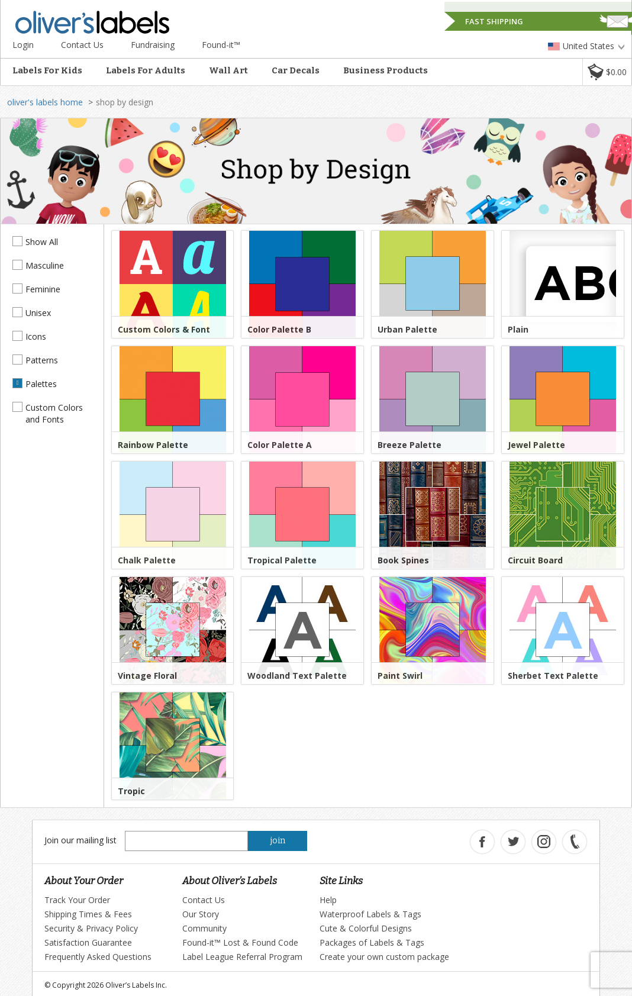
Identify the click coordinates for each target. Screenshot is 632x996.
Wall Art (228, 70)
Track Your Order (77, 899)
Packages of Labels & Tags (372, 942)
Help (328, 899)
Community (204, 928)
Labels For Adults (145, 70)
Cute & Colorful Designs (366, 928)
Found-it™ (221, 44)
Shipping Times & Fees (88, 914)
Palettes (41, 383)
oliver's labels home (45, 102)
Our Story (200, 914)
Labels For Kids (47, 70)
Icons (35, 336)
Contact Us (82, 44)
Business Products (385, 70)
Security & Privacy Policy (91, 928)
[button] (606, 72)
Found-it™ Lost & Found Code (240, 942)
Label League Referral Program (242, 956)
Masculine (44, 265)
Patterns (41, 360)
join (277, 841)
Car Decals (296, 70)
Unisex (38, 312)
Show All (41, 241)
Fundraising (153, 44)
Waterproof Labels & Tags (370, 914)
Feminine (42, 289)
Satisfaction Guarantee (88, 942)
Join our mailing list (80, 840)
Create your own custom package (384, 956)
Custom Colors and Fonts (54, 413)
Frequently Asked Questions (97, 956)
